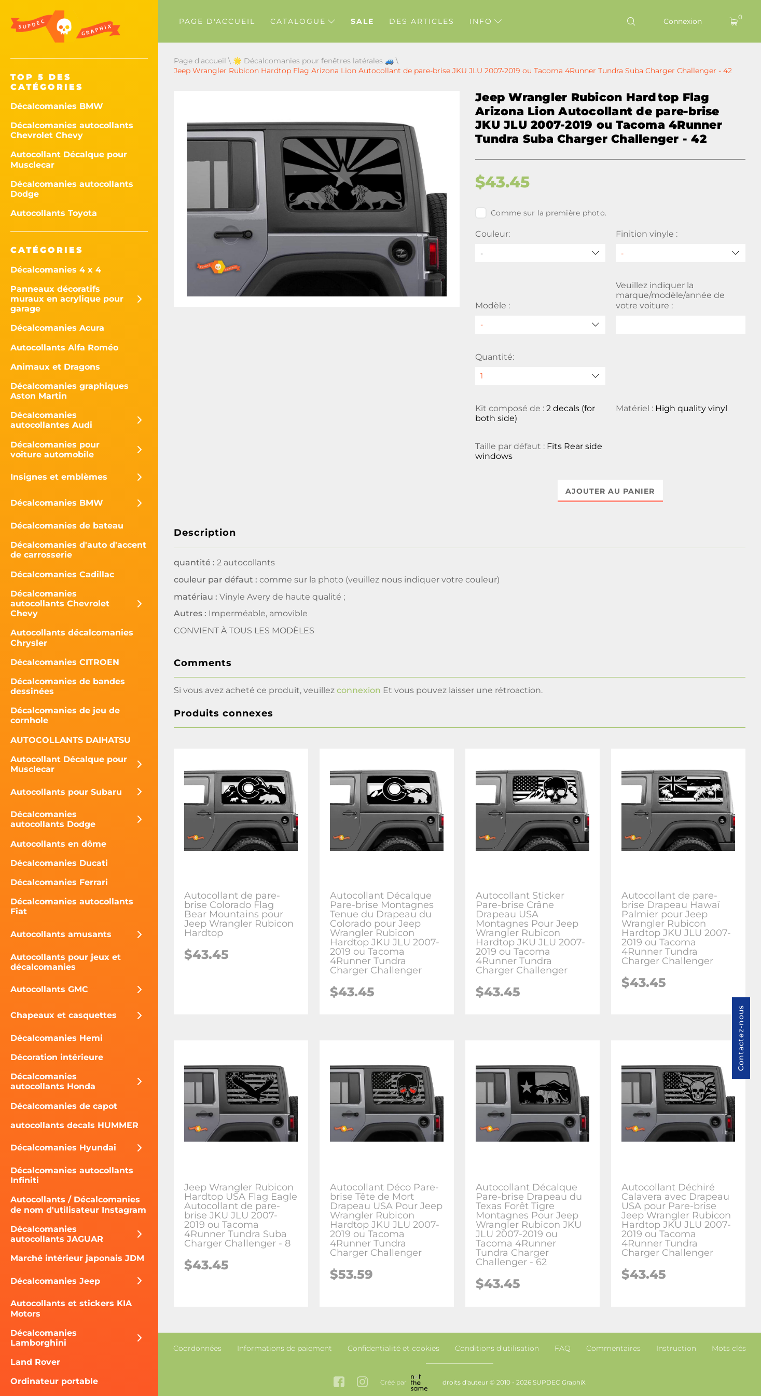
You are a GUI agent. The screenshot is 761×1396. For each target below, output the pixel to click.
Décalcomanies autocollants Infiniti (71, 1175)
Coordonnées (197, 1348)
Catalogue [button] (302, 21)
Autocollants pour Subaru (66, 792)
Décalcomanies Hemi (56, 1038)
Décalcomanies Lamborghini (43, 1338)
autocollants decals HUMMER (74, 1125)
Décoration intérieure (56, 1057)
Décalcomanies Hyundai (63, 1148)
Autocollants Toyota (53, 213)
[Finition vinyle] (681, 253)
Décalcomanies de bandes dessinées (67, 686)
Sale (362, 21)
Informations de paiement (284, 1348)
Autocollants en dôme (58, 844)
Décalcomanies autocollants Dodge (71, 189)
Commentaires (613, 1348)
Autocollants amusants (61, 934)
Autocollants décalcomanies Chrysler (71, 637)
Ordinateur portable (54, 1381)
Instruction (676, 1348)
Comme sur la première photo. (540, 213)
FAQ (563, 1348)
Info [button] (485, 21)
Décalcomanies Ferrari (59, 882)
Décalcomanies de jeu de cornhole (65, 715)
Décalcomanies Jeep (55, 1281)
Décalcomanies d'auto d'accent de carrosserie (78, 550)
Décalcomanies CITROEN (64, 662)
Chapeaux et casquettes (63, 1015)
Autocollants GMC (49, 989)
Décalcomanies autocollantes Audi (51, 420)
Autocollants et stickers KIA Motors (71, 1308)
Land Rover (35, 1362)
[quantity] (540, 376)
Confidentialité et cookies (393, 1348)
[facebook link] (339, 1382)
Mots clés (729, 1348)
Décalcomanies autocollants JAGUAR (56, 1234)
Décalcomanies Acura (57, 328)
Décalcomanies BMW (56, 106)
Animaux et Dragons (55, 367)
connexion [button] (359, 690)
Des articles (421, 21)
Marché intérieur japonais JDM (77, 1258)
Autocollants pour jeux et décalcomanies (65, 962)
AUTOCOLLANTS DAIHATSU (70, 740)
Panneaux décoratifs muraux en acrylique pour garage (66, 299)
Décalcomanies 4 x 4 (55, 270)
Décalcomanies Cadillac (62, 574)
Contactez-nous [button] (740, 1038)
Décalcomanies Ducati (59, 863)
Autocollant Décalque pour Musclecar (68, 159)
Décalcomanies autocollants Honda (52, 1081)
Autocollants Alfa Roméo (64, 348)
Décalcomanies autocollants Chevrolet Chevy (71, 130)
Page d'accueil (217, 21)
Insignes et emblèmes (58, 477)
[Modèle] (540, 325)
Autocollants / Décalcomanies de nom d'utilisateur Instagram (78, 1204)
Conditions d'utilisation (497, 1348)
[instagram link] (362, 1382)
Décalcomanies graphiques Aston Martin (69, 391)
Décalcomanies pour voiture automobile (55, 449)
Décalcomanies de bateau (66, 526)
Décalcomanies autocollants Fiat (71, 906)
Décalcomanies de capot (63, 1106)
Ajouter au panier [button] (610, 491)
